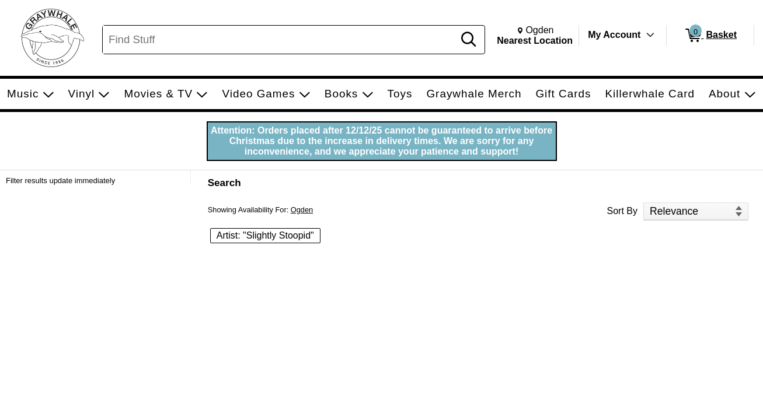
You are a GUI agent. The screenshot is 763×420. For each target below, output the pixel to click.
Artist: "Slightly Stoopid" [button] (265, 235)
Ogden (302, 209)
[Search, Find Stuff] (280, 40)
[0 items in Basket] (710, 35)
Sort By (622, 211)
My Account (614, 35)
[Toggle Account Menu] (650, 35)
